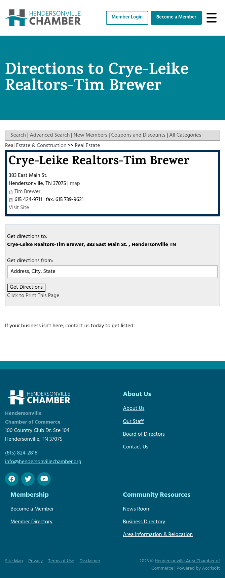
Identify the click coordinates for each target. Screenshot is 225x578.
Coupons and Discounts (138, 136)
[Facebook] (11, 479)
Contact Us (135, 447)
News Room (137, 509)
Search (18, 136)
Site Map (14, 561)
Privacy (35, 561)
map (75, 184)
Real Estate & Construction (36, 146)
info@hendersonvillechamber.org (43, 462)
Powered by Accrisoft (198, 568)
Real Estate (87, 146)
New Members (90, 136)
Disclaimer (90, 561)
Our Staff (133, 422)
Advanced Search (50, 136)
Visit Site (19, 208)
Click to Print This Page (33, 296)
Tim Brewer (27, 192)
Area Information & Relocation (158, 535)
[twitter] (28, 479)
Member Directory (31, 522)
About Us (134, 409)
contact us (77, 326)
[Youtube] (44, 479)
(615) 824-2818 (21, 453)
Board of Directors (144, 435)
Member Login (127, 17)
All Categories (185, 136)
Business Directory (144, 522)
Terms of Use (61, 561)
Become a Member (176, 17)
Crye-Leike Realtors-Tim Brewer (99, 162)
